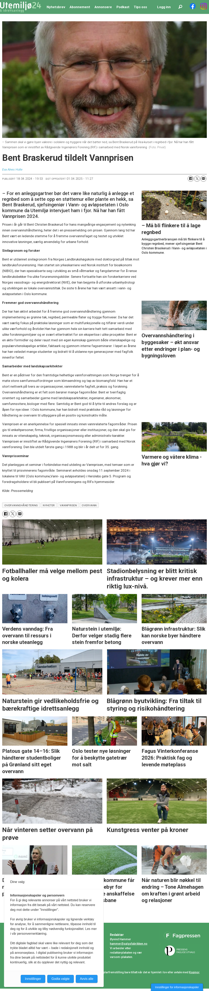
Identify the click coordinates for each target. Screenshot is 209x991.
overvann (89, 505)
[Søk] (180, 7)
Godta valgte (60, 978)
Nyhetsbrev (56, 7)
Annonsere (103, 7)
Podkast (122, 7)
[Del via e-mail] (203, 179)
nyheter (49, 505)
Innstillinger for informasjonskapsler (177, 987)
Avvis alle (86, 978)
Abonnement (80, 7)
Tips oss (140, 7)
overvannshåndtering (21, 505)
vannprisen (68, 505)
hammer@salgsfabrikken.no (128, 943)
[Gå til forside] (20, 7)
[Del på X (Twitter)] (197, 179)
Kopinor (194, 972)
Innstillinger (33, 978)
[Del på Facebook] (191, 179)
